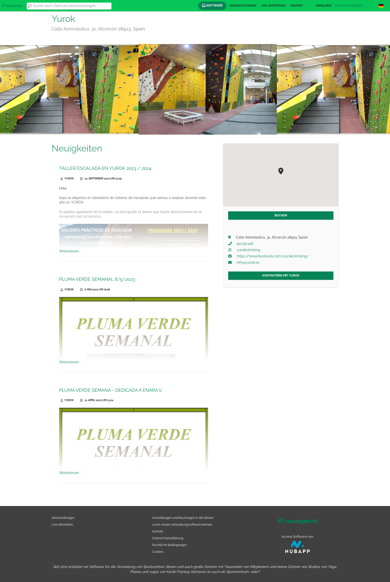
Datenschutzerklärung (167, 538)
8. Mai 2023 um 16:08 (95, 289)
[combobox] (71, 6)
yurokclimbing (248, 250)
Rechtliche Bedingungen (169, 545)
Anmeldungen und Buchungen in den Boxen (183, 518)
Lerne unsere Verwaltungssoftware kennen (182, 524)
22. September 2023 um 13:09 (101, 178)
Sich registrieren (348, 5)
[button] (281, 171)
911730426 (245, 244)
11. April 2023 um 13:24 (96, 400)
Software (212, 5)
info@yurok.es (248, 262)
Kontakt (296, 5)
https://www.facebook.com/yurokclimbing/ (273, 256)
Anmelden (323, 5)
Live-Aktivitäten (273, 5)
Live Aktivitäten (62, 524)
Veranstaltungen (242, 5)
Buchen (281, 215)
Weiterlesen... (70, 251)
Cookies (157, 552)
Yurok (67, 178)
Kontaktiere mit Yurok (280, 275)
